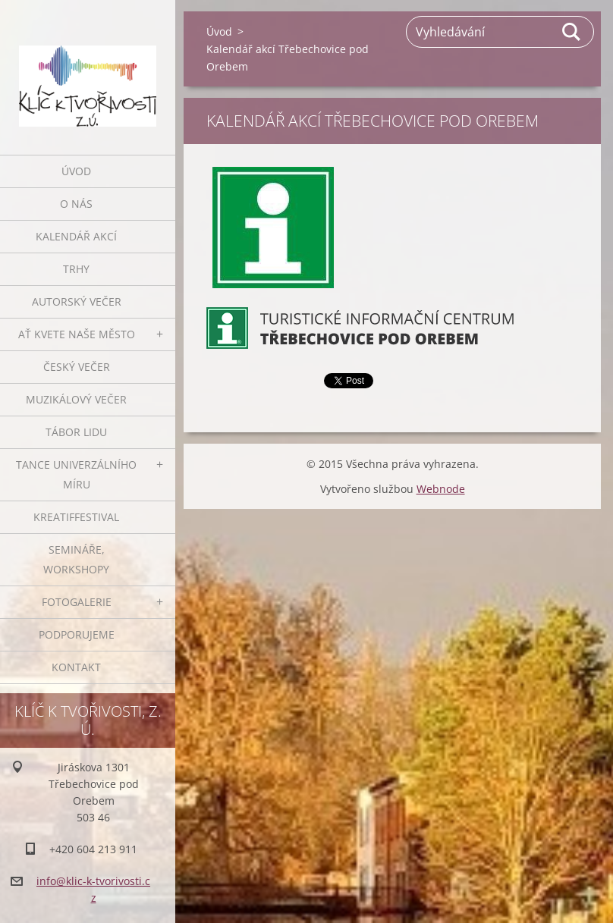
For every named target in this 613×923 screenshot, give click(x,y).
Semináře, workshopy (76, 559)
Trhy (76, 269)
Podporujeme (77, 634)
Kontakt (76, 667)
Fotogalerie (77, 602)
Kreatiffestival (76, 517)
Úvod (76, 171)
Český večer (76, 366)
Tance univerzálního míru (76, 474)
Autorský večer (76, 301)
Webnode (441, 489)
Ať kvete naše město (76, 334)
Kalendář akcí (76, 236)
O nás (76, 203)
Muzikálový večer (76, 399)
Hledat (572, 31)
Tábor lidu (76, 432)
